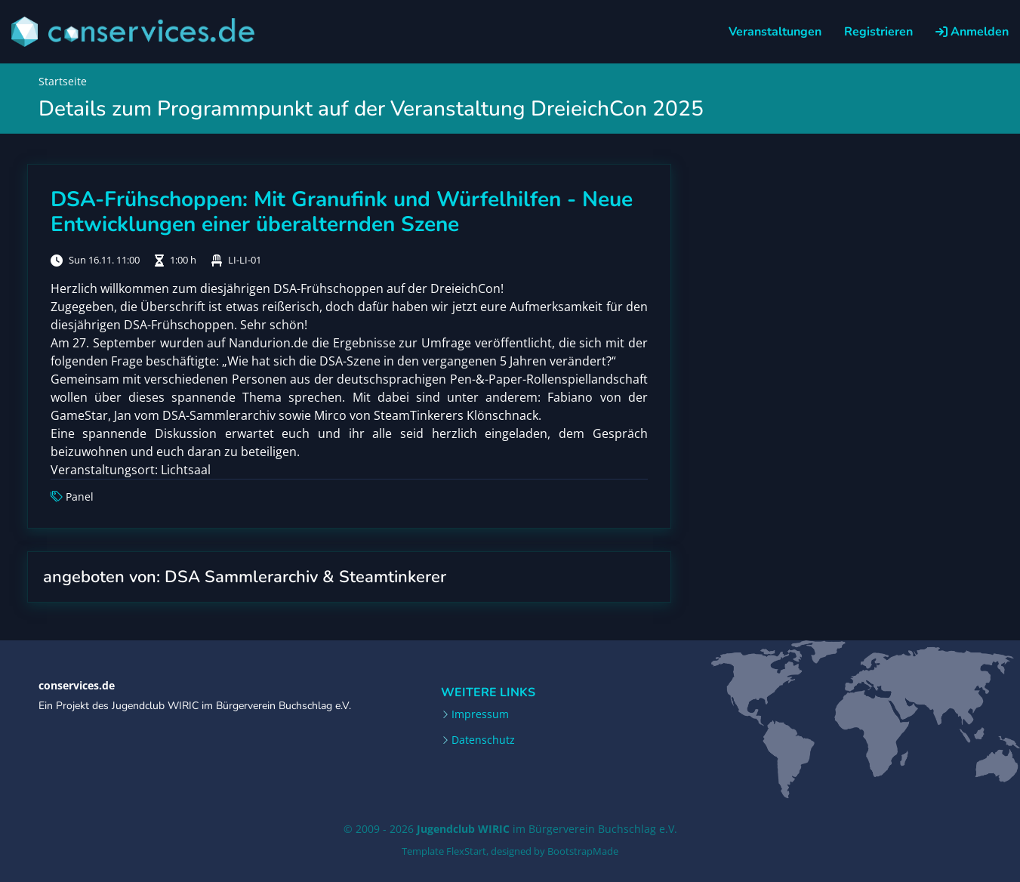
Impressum (480, 714)
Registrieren (878, 31)
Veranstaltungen (775, 31)
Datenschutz (483, 740)
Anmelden (972, 31)
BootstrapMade (582, 851)
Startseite (63, 81)
